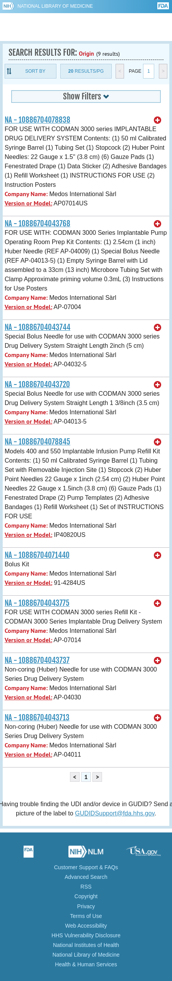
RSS (86, 887)
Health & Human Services (86, 964)
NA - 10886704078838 (37, 120)
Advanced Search (86, 877)
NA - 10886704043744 (37, 327)
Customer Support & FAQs (86, 867)
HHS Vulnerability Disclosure (85, 935)
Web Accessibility (86, 926)
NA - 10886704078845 (37, 441)
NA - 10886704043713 (37, 717)
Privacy (86, 906)
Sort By (35, 71)
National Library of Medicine (55, 6)
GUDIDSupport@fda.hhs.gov (114, 813)
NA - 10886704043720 (37, 384)
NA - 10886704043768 (37, 223)
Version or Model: (28, 203)
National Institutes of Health (86, 945)
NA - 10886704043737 (37, 660)
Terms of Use (86, 916)
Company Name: (26, 194)
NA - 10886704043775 (37, 603)
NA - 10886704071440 (37, 555)
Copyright (86, 896)
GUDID (86, 27)
